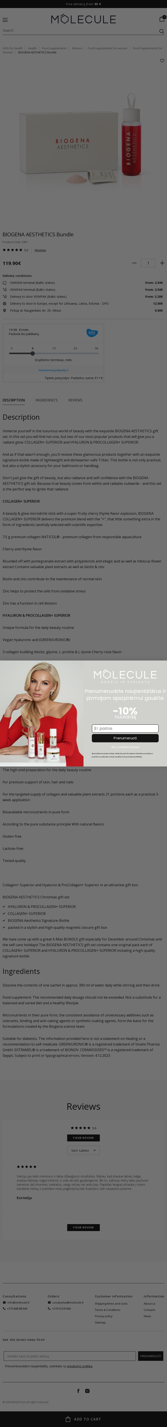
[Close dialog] (5, 666)
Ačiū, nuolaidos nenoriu (125, 747)
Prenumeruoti (125, 739)
